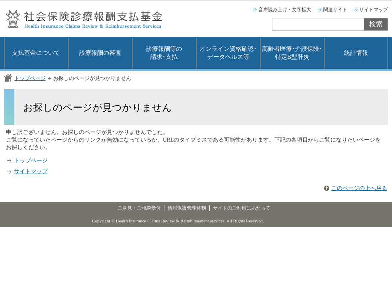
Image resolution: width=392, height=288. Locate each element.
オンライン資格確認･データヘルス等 (228, 53)
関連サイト (335, 9)
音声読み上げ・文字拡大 (284, 9)
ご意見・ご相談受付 (139, 208)
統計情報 (356, 53)
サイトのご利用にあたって (241, 208)
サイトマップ (373, 9)
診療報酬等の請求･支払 (164, 53)
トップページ (30, 78)
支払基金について (36, 53)
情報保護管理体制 (187, 208)
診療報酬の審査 (100, 53)
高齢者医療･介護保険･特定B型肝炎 (292, 53)
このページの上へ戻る (359, 188)
